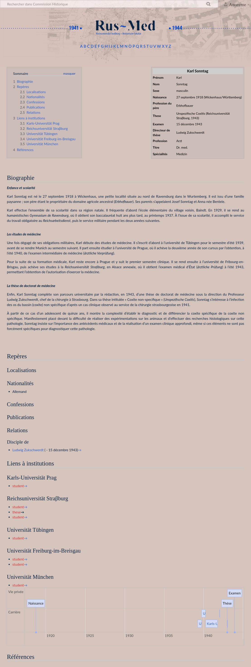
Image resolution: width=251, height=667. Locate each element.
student (18, 486)
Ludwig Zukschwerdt (28, 450)
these (16, 512)
